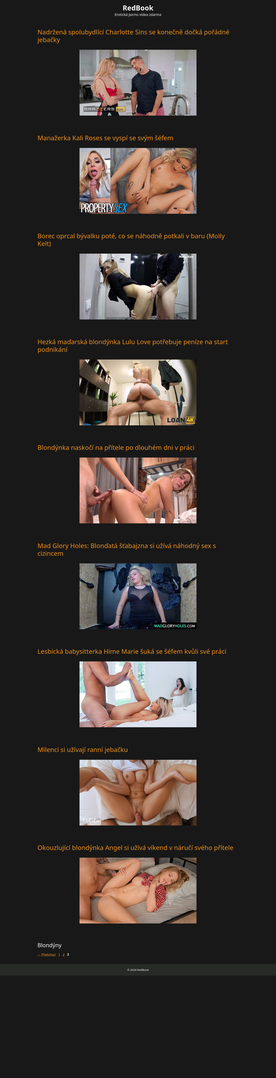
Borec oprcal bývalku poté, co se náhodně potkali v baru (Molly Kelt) (131, 240)
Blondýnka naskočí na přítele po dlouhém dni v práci (115, 447)
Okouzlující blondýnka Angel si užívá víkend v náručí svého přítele (135, 847)
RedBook (138, 7)
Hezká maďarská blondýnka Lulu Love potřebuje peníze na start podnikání (132, 345)
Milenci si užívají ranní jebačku (82, 749)
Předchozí (46, 954)
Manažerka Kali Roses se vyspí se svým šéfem (105, 137)
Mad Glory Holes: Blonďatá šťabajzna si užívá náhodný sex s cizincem (126, 549)
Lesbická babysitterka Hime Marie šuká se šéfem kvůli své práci (131, 651)
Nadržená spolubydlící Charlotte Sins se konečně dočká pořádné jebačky (133, 36)
